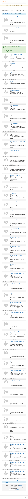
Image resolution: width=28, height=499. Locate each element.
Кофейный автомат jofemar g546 (15, 175)
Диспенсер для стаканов (13, 264)
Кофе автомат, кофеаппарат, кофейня (16, 255)
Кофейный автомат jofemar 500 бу (15, 27)
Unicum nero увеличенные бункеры (15, 237)
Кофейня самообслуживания (14, 90)
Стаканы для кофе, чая (13, 72)
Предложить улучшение (18, 497)
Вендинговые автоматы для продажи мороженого (17, 141)
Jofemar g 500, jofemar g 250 (14, 150)
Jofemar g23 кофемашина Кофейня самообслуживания (15, 193)
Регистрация (17, 489)
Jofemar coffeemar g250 (13, 201)
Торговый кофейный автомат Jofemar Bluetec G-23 (17, 210)
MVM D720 (11, 81)
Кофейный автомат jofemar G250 (15, 228)
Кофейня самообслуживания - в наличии (16, 183)
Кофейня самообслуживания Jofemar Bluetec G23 (17, 444)
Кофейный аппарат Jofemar (14, 105)
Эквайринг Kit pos (12, 63)
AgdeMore (20, 46)
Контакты (23, 497)
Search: (5, 16)
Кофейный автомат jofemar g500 (15, 416)
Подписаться (6, 13)
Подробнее (11, 24)
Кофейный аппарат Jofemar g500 (15, 123)
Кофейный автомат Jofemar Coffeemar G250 (16, 158)
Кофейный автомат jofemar (14, 133)
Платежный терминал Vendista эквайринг (16, 54)
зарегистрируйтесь (17, 49)
